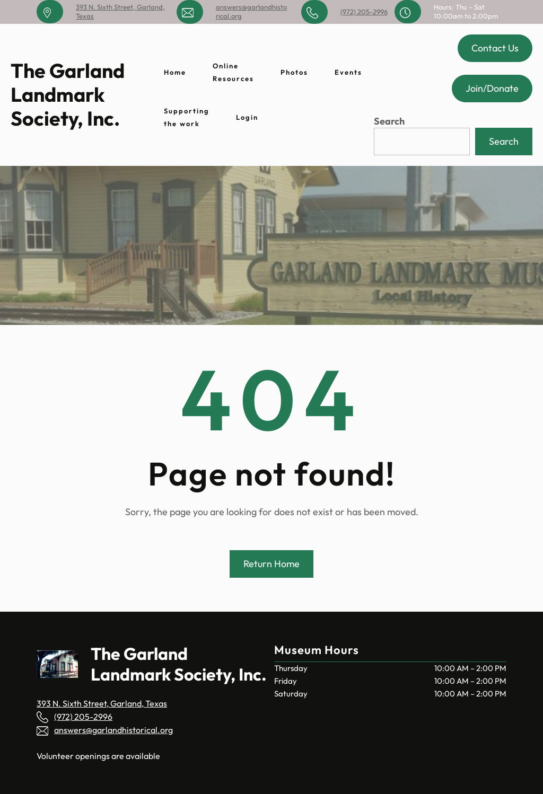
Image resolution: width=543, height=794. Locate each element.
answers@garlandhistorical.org (113, 730)
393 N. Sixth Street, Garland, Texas (102, 703)
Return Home (271, 564)
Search (389, 121)
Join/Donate (492, 88)
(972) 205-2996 (364, 11)
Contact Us (495, 48)
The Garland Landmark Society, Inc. (68, 94)
